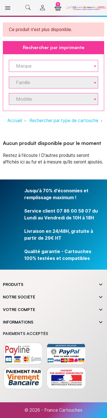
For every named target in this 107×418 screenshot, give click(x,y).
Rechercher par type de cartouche (63, 120)
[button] (28, 8)
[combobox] (53, 66)
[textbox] (51, 66)
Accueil (14, 120)
